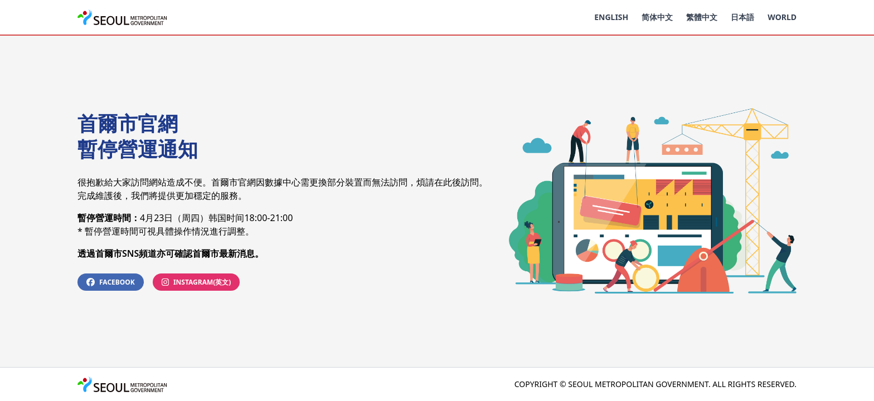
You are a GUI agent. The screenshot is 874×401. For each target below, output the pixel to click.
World (782, 17)
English (611, 17)
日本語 (742, 17)
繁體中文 (701, 17)
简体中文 (657, 17)
